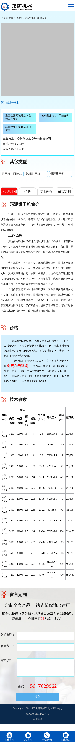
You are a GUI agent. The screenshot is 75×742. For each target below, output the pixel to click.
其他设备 (42, 18)
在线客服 (9, 739)
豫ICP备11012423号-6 (37, 713)
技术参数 (46, 191)
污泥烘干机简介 (9, 195)
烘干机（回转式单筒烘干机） (12, 173)
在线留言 (66, 739)
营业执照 (37, 719)
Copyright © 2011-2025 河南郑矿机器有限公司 (37, 708)
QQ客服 (28, 739)
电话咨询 (47, 739)
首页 (18, 18)
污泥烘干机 (33, 173)
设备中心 (29, 18)
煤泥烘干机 (57, 173)
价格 (27, 191)
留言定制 (64, 191)
